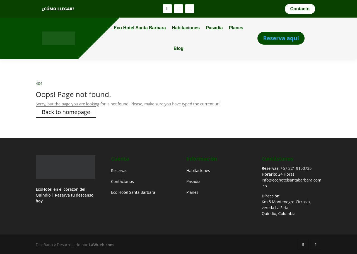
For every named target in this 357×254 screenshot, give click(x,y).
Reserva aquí (281, 38)
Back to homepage (66, 112)
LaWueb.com (101, 244)
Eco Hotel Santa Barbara (140, 27)
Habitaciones (186, 27)
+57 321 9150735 (296, 168)
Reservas (119, 170)
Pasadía (214, 27)
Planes (236, 27)
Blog (178, 48)
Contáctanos (122, 181)
